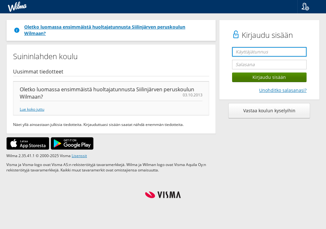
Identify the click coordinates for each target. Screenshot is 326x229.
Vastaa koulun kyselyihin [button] (269, 111)
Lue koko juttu (32, 109)
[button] (309, 6)
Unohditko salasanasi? (283, 90)
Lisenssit (79, 155)
